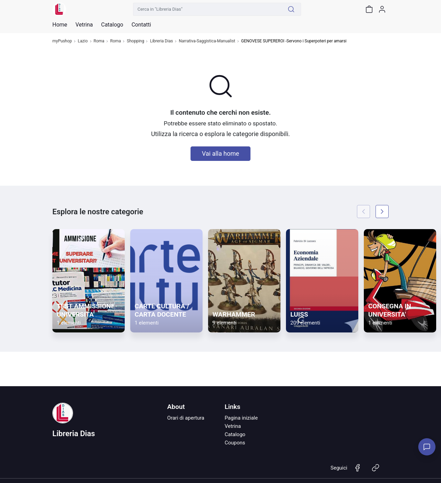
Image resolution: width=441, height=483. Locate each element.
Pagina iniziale (241, 418)
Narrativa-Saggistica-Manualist (207, 41)
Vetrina (233, 426)
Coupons (235, 443)
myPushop (62, 41)
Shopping (135, 41)
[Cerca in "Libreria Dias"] (207, 9)
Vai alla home (220, 153)
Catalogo (112, 25)
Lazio (83, 41)
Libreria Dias (161, 41)
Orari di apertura (185, 418)
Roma (99, 41)
